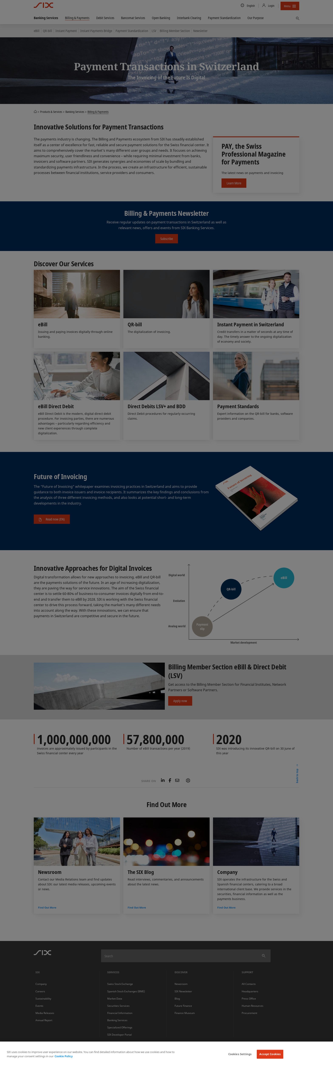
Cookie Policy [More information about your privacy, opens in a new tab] (64, 1056)
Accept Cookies (270, 1054)
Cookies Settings (240, 1054)
